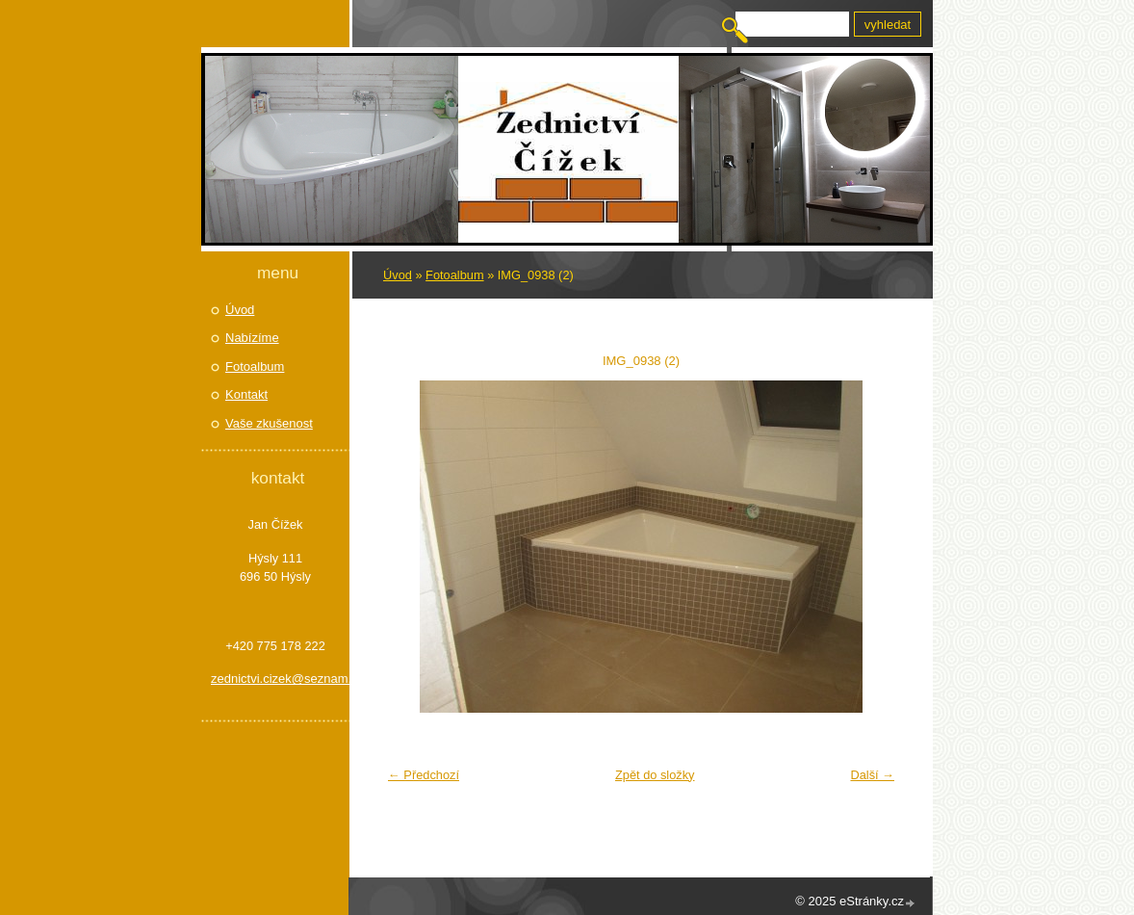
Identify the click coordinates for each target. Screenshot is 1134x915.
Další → (872, 775)
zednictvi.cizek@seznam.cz (275, 678)
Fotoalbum (454, 275)
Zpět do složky (655, 775)
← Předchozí (423, 775)
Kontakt (246, 394)
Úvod (397, 275)
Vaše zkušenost (269, 423)
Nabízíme (252, 337)
